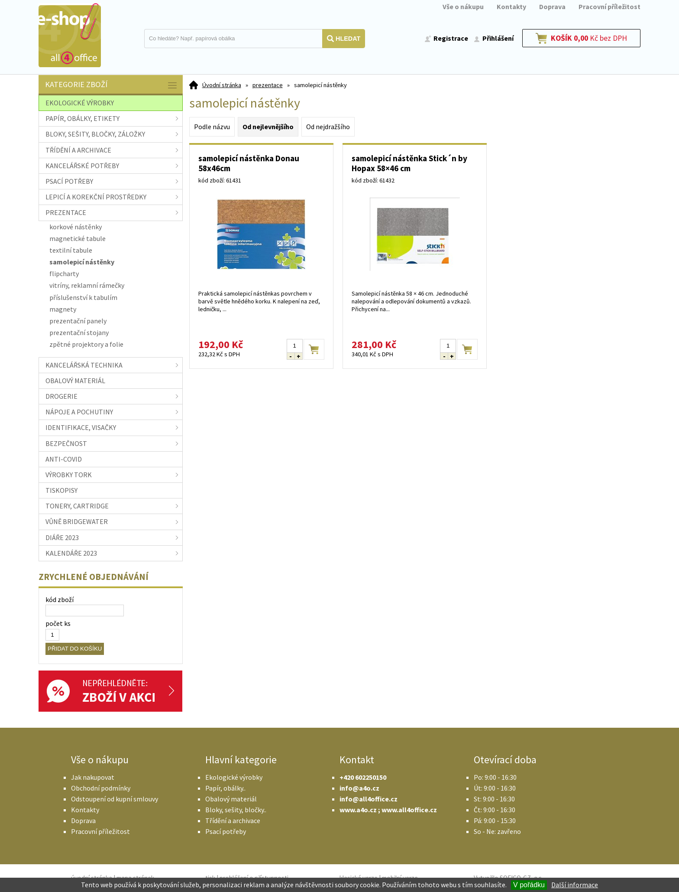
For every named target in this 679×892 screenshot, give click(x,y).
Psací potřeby (225, 831)
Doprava (552, 6)
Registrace (450, 38)
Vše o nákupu (463, 6)
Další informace (574, 884)
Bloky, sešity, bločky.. (235, 809)
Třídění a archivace (232, 820)
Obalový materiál (231, 798)
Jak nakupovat (92, 777)
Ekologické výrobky (233, 777)
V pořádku (529, 885)
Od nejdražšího (328, 126)
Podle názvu (212, 126)
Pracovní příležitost (609, 6)
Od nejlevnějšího (268, 126)
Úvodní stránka (221, 85)
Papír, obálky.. (225, 788)
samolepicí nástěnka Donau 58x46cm (248, 163)
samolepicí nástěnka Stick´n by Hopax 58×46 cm (409, 163)
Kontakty (511, 6)
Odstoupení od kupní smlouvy (114, 798)
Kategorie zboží (111, 85)
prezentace (267, 85)
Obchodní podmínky (100, 788)
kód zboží (59, 599)
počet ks (58, 623)
